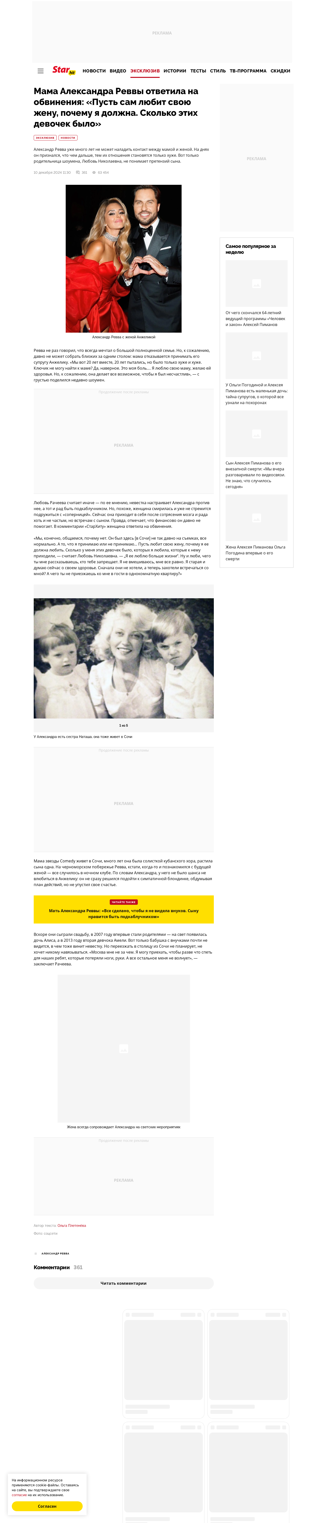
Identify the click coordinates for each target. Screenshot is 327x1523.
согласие (19, 1495)
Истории (175, 71)
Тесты (198, 71)
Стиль (218, 71)
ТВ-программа (248, 71)
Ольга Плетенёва (72, 1226)
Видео (118, 71)
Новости (94, 71)
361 (81, 172)
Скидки (281, 71)
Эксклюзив (145, 71)
